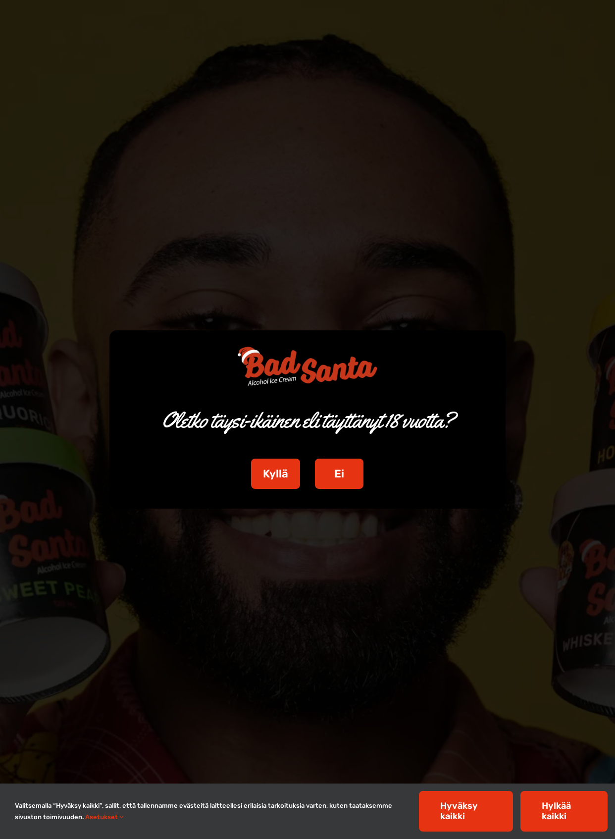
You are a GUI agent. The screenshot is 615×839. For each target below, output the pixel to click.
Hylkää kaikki (556, 811)
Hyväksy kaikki (459, 811)
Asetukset (104, 817)
